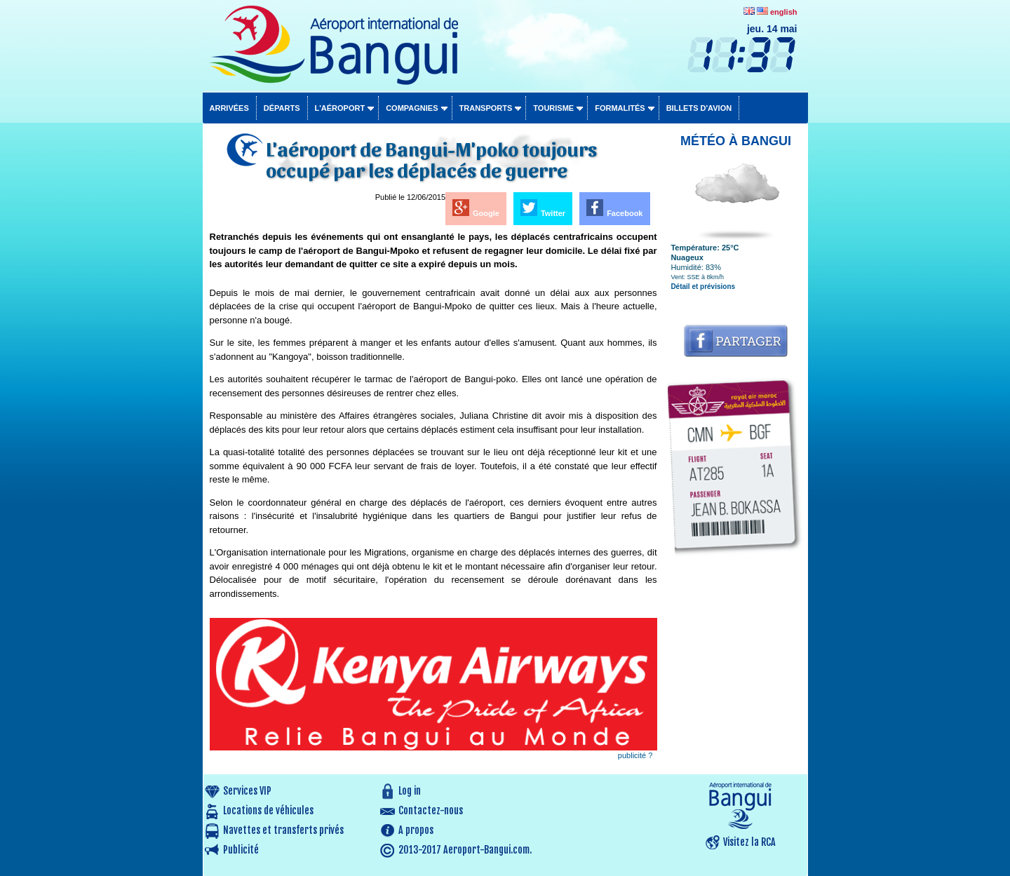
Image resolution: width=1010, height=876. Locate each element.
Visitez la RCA (749, 842)
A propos (415, 830)
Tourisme (553, 108)
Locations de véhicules (268, 810)
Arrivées (229, 108)
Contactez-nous (430, 810)
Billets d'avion (699, 108)
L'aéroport (340, 108)
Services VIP (247, 791)
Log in (409, 791)
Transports (486, 108)
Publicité (241, 850)
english (783, 12)
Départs (282, 108)
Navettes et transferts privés (283, 830)
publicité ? (635, 755)
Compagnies (412, 108)
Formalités (620, 108)
